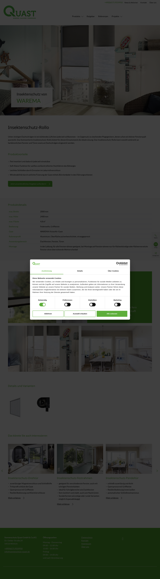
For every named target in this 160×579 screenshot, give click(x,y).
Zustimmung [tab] (47, 271)
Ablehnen (48, 314)
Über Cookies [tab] (113, 271)
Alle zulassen (112, 314)
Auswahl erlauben (80, 314)
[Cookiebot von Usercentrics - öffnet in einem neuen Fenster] (118, 263)
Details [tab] (80, 271)
